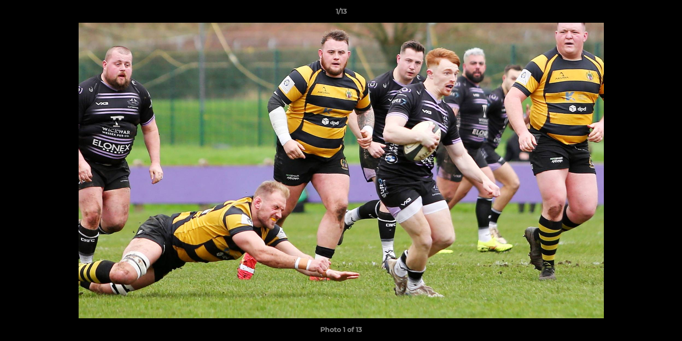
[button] (665, 13)
